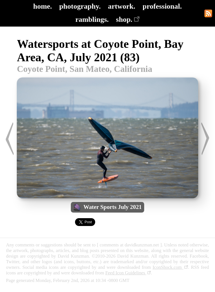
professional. (162, 6)
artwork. (121, 6)
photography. (80, 6)
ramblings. (92, 19)
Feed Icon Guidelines (128, 272)
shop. (128, 19)
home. (42, 6)
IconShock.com (170, 267)
